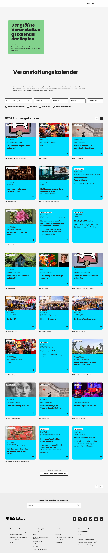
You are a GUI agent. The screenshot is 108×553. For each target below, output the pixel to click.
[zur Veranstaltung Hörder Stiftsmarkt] (54, 313)
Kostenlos (32, 107)
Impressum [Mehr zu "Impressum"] (81, 537)
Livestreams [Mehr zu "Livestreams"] (36, 544)
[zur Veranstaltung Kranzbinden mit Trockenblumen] (87, 183)
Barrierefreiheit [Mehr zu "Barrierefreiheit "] (60, 540)
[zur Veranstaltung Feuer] (54, 139)
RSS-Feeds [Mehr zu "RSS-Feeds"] (59, 542)
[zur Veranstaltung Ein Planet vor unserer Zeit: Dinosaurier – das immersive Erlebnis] (54, 183)
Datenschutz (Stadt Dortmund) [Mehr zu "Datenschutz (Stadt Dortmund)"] (87, 542)
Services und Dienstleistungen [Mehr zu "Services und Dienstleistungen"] (18, 532)
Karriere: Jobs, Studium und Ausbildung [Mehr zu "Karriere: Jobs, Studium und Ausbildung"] (40, 538)
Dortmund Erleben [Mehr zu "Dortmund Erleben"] (15, 540)
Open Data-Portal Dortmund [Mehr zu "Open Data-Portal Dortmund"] (64, 537)
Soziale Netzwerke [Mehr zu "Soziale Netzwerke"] (38, 541)
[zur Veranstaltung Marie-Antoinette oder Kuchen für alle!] (20, 183)
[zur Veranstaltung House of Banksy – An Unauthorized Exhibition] (87, 139)
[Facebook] (74, 519)
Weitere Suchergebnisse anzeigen (54, 473)
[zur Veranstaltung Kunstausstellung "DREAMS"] (20, 399)
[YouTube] (96, 519)
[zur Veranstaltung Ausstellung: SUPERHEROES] (87, 399)
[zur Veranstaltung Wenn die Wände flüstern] (87, 443)
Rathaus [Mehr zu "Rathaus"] (12, 542)
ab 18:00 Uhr (45, 107)
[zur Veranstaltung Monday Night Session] (87, 226)
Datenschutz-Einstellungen (86, 545)
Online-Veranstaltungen (15, 107)
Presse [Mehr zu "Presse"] (35, 534)
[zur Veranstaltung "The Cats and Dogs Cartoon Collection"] (20, 139)
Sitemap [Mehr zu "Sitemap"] (58, 532)
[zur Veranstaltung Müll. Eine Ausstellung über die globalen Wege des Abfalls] (20, 443)
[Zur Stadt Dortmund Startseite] (15, 3)
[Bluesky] (90, 519)
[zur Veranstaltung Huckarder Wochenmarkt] (87, 313)
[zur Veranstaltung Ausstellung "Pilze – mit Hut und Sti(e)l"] (20, 269)
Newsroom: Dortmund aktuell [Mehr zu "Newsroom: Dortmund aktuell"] (18, 537)
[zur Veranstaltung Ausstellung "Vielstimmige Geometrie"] (54, 269)
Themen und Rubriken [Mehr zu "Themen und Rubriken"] (16, 534)
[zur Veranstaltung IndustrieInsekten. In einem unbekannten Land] (87, 356)
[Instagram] (80, 519)
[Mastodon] (85, 519)
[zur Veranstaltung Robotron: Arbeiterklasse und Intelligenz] (54, 443)
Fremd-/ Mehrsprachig (62, 107)
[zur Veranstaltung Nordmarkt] (20, 313)
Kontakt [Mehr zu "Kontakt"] (80, 534)
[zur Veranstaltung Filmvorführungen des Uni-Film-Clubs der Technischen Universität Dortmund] (54, 226)
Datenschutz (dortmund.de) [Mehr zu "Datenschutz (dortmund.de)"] (86, 540)
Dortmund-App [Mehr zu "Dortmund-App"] (37, 532)
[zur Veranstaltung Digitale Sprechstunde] (54, 356)
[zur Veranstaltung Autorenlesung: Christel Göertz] (20, 226)
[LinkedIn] (101, 519)
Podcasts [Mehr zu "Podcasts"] (35, 546)
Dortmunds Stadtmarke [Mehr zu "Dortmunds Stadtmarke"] (40, 549)
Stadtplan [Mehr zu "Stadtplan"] (58, 534)
